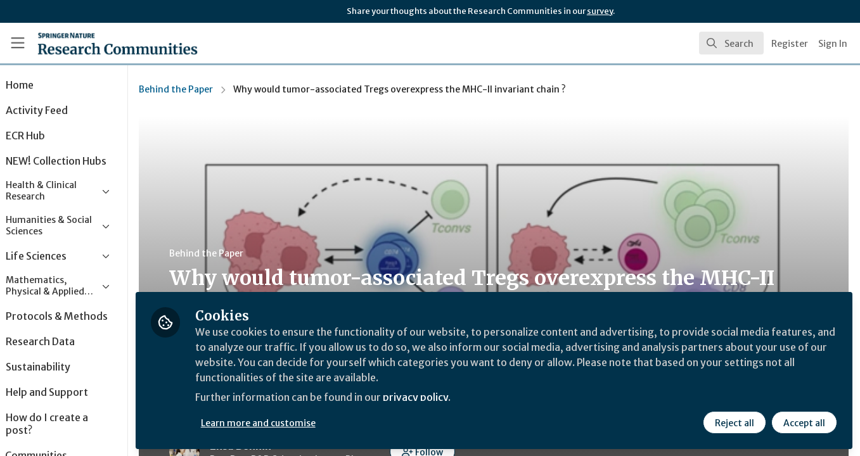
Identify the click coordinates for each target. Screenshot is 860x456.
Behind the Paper (209, 89)
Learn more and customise (292, 422)
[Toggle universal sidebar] (17, 43)
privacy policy (451, 397)
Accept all (804, 422)
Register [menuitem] (789, 43)
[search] (731, 43)
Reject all (734, 422)
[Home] (99, 43)
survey (600, 11)
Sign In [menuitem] (832, 43)
